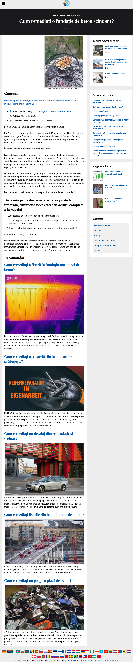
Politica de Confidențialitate (104, 660)
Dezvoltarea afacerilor (104, 240)
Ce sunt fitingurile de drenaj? (105, 146)
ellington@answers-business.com (55, 111)
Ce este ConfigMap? (101, 111)
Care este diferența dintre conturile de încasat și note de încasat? (116, 62)
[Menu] (3, 3)
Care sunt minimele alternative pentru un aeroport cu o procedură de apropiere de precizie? (109, 153)
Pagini (97, 250)
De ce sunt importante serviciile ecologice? (114, 173)
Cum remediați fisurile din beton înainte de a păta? (44, 515)
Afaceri (97, 230)
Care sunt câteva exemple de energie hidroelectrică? (116, 47)
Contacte (84, 660)
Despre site (72, 660)
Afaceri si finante (102, 225)
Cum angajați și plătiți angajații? (106, 116)
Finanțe (97, 235)
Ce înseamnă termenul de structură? (108, 107)
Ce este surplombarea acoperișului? (114, 200)
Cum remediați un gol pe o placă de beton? (37, 580)
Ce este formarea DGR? (115, 73)
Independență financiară (106, 245)
